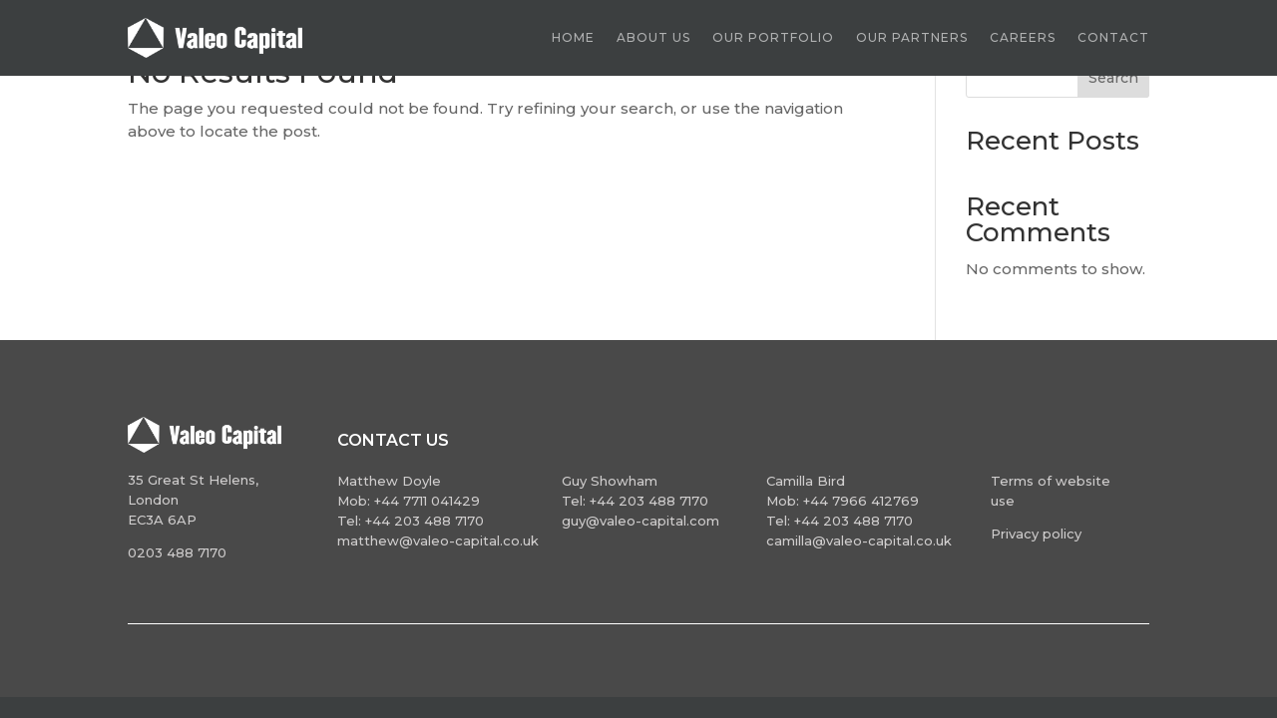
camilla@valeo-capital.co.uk (859, 540)
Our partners (912, 37)
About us (653, 37)
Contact (1113, 37)
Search (1113, 78)
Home (573, 37)
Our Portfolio (773, 37)
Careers (1023, 37)
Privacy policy (1036, 533)
